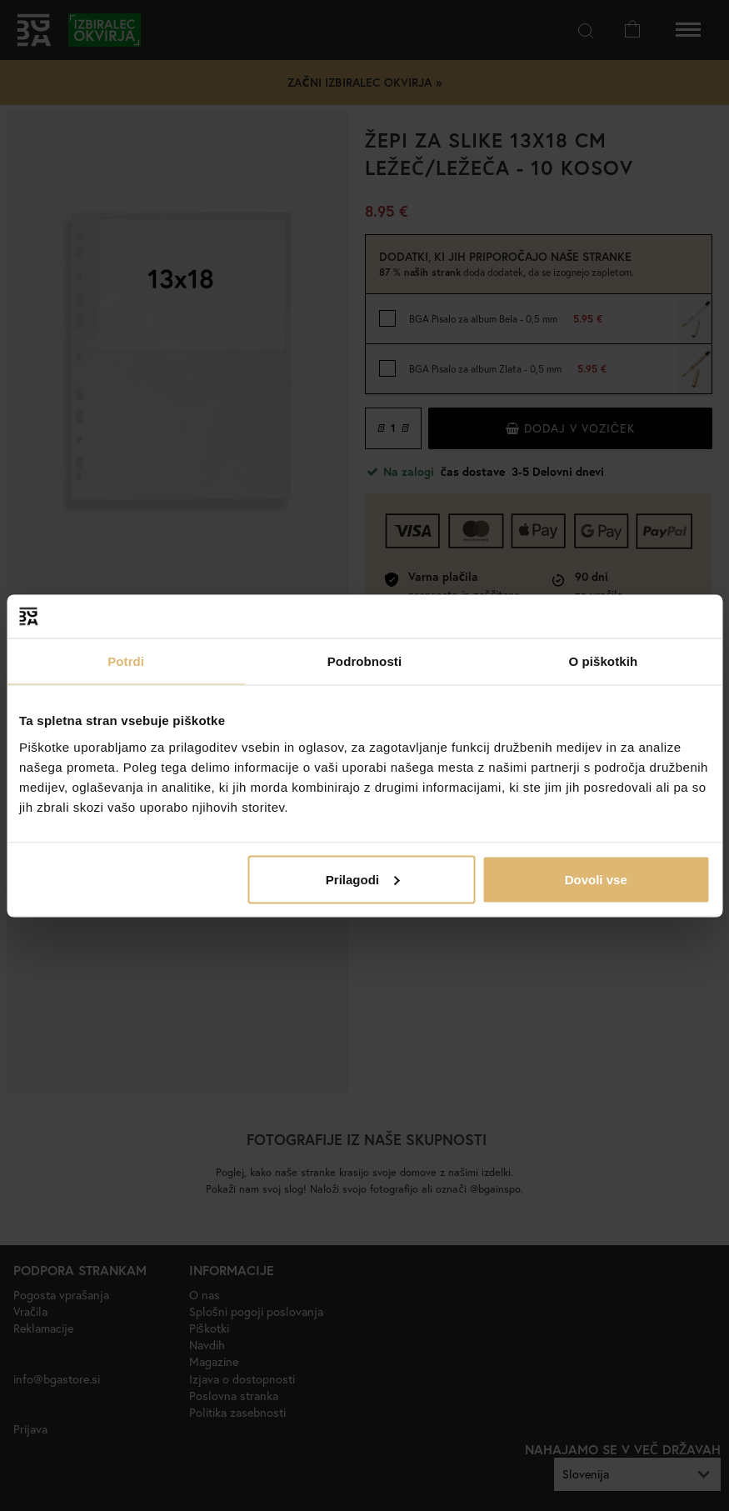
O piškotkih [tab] (602, 661)
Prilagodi (362, 879)
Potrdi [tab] (125, 661)
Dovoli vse (596, 879)
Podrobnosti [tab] (364, 661)
